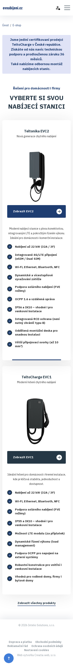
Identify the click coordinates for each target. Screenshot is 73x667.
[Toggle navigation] (67, 8)
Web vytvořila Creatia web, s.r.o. (36, 655)
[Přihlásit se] (60, 7)
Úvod (5, 25)
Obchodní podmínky (48, 642)
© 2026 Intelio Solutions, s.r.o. (36, 625)
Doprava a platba (20, 642)
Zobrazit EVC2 (37, 211)
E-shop (17, 25)
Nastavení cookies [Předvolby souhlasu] (36, 650)
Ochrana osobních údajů (47, 646)
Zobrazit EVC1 (37, 457)
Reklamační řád (17, 646)
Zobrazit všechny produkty (37, 603)
